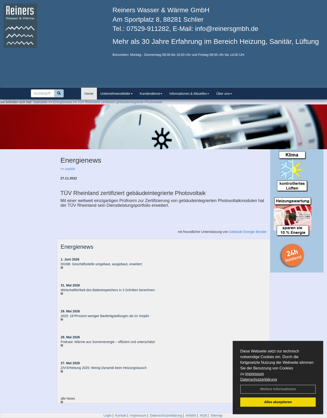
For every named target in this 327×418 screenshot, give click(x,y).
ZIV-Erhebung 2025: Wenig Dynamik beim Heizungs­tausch (104, 368)
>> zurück (67, 169)
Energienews (77, 247)
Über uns (224, 93)
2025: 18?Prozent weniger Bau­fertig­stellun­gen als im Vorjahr (105, 316)
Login (107, 415)
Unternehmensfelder (116, 93)
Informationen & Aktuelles (189, 93)
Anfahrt (191, 415)
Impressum (254, 374)
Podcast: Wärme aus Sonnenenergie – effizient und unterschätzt (108, 342)
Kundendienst (151, 93)
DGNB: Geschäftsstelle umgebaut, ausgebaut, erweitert (101, 264)
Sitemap (217, 415)
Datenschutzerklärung (258, 379)
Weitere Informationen (278, 389)
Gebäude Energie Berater (248, 232)
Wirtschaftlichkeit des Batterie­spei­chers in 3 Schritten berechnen (108, 290)
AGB (203, 415)
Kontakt (120, 415)
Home (89, 93)
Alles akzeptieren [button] (278, 402)
